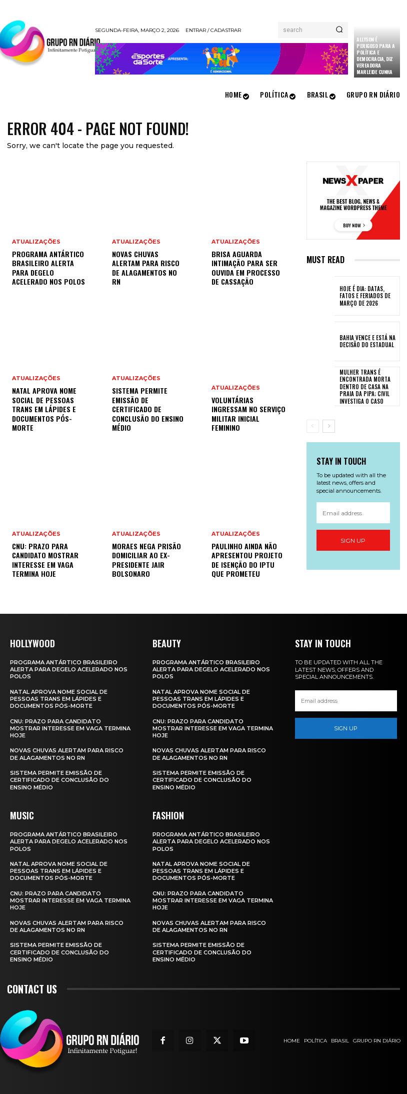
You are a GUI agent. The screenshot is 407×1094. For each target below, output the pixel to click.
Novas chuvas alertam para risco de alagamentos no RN (145, 268)
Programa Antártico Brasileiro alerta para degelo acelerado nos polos (48, 268)
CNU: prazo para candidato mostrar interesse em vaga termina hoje (45, 560)
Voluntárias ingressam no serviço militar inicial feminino (248, 414)
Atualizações (36, 242)
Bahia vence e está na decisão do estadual (367, 341)
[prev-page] (312, 425)
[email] (353, 513)
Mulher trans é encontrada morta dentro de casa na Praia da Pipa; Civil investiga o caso (364, 386)
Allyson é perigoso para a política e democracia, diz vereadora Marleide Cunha (375, 56)
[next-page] (328, 425)
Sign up (353, 540)
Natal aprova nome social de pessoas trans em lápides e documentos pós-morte (44, 409)
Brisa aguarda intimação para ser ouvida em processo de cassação (245, 268)
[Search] (339, 30)
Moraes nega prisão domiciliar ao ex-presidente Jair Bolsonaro (146, 560)
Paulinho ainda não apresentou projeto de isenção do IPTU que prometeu (246, 560)
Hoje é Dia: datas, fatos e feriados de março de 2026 (364, 296)
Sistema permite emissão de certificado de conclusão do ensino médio (147, 409)
